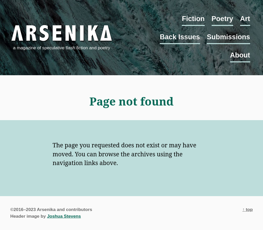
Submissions (228, 37)
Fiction (193, 19)
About (240, 55)
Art (245, 19)
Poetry (222, 19)
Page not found (131, 101)
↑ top (247, 209)
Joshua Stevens (64, 216)
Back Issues (180, 37)
